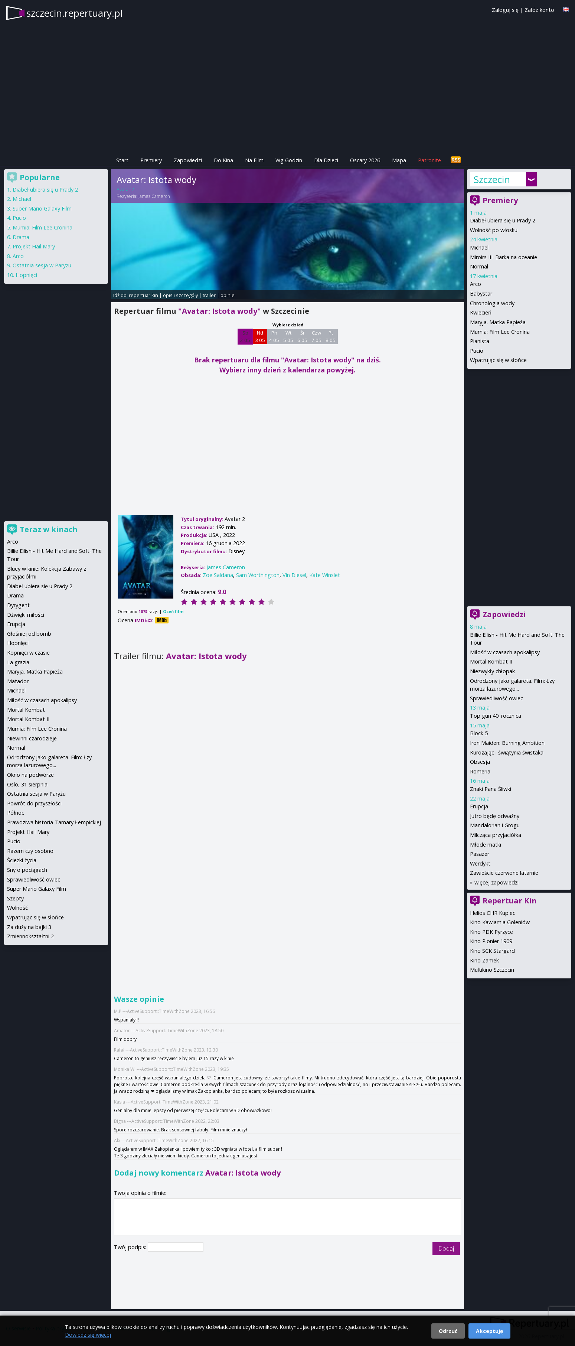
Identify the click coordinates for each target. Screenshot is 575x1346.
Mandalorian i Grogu (495, 825)
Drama (21, 237)
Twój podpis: (131, 1247)
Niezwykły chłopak (492, 671)
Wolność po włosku (493, 230)
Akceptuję (489, 1330)
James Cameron (154, 196)
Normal (479, 266)
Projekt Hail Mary (34, 246)
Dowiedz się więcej (88, 1334)
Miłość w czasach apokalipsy (505, 652)
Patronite (429, 160)
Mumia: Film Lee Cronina (500, 331)
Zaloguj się (505, 9)
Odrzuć (448, 1330)
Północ (15, 812)
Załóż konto (539, 9)
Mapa (399, 160)
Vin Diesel (294, 575)
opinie (227, 295)
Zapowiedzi (188, 160)
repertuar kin (143, 295)
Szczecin (492, 179)
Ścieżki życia (21, 860)
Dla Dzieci (326, 160)
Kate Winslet (324, 575)
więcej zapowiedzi (496, 882)
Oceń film (173, 611)
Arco (475, 283)
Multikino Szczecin (492, 969)
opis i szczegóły (180, 295)
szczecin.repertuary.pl (74, 13)
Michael (479, 247)
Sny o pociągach (27, 869)
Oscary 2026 (365, 160)
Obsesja (480, 761)
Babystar (481, 293)
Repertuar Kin (510, 901)
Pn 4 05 (274, 336)
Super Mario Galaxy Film (42, 208)
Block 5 (479, 733)
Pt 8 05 (331, 336)
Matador (18, 681)
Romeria (480, 771)
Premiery (151, 160)
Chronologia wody (492, 303)
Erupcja (479, 806)
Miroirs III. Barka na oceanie (503, 257)
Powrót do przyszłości (34, 803)
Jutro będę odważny (494, 815)
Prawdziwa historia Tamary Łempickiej (54, 822)
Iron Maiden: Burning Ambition (507, 742)
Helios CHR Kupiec (492, 912)
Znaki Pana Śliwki (490, 788)
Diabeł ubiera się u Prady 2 (502, 220)
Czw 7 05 (316, 336)
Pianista (479, 341)
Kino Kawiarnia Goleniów (500, 922)
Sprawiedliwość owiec (496, 698)
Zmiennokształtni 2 (30, 936)
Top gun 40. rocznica (495, 715)
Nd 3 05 (260, 336)
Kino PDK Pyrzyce (491, 931)
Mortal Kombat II (491, 661)
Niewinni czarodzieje (32, 738)
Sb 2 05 (245, 336)
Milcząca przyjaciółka (495, 834)
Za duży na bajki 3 (29, 927)
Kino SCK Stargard (492, 950)
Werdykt (480, 863)
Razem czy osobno (30, 850)
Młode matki (485, 844)
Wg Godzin (288, 160)
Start (122, 160)
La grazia (18, 662)
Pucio (476, 350)
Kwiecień (480, 312)
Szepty (15, 898)
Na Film (254, 160)
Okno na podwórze (30, 774)
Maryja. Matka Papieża (498, 322)
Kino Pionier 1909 (491, 941)
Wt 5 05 (288, 336)
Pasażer (479, 853)
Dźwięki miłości (25, 614)
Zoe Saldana (218, 575)
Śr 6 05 (302, 336)
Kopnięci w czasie (28, 652)
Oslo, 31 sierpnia (27, 784)
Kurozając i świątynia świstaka (506, 752)
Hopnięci (26, 274)
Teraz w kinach (49, 529)
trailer (209, 295)
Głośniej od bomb (29, 633)
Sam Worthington (258, 575)
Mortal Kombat (26, 709)
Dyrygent (18, 605)
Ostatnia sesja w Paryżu (42, 265)
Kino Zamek (484, 960)
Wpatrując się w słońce (498, 360)
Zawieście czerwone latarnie (504, 872)
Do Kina (223, 160)
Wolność (17, 907)
